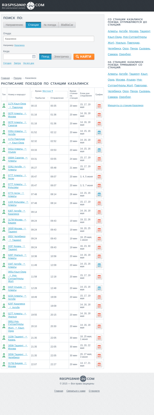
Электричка (61, 56)
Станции (33, 24)
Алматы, (113, 31)
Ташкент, (145, 31)
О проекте (94, 391)
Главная (5, 78)
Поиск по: (13, 18)
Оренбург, (125, 54)
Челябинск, (115, 48)
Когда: (6, 51)
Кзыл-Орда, (115, 36)
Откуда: (7, 33)
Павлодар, (133, 42)
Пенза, (134, 48)
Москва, (134, 31)
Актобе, (123, 31)
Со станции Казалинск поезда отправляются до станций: (127, 22)
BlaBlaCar (67, 24)
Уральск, (121, 42)
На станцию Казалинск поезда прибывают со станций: (125, 65)
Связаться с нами (75, 391)
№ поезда (50, 24)
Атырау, (131, 79)
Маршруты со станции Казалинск (125, 105)
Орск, (125, 48)
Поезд (45, 56)
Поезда (18, 78)
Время (38, 91)
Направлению (14, 24)
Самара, (113, 54)
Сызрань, (145, 48)
